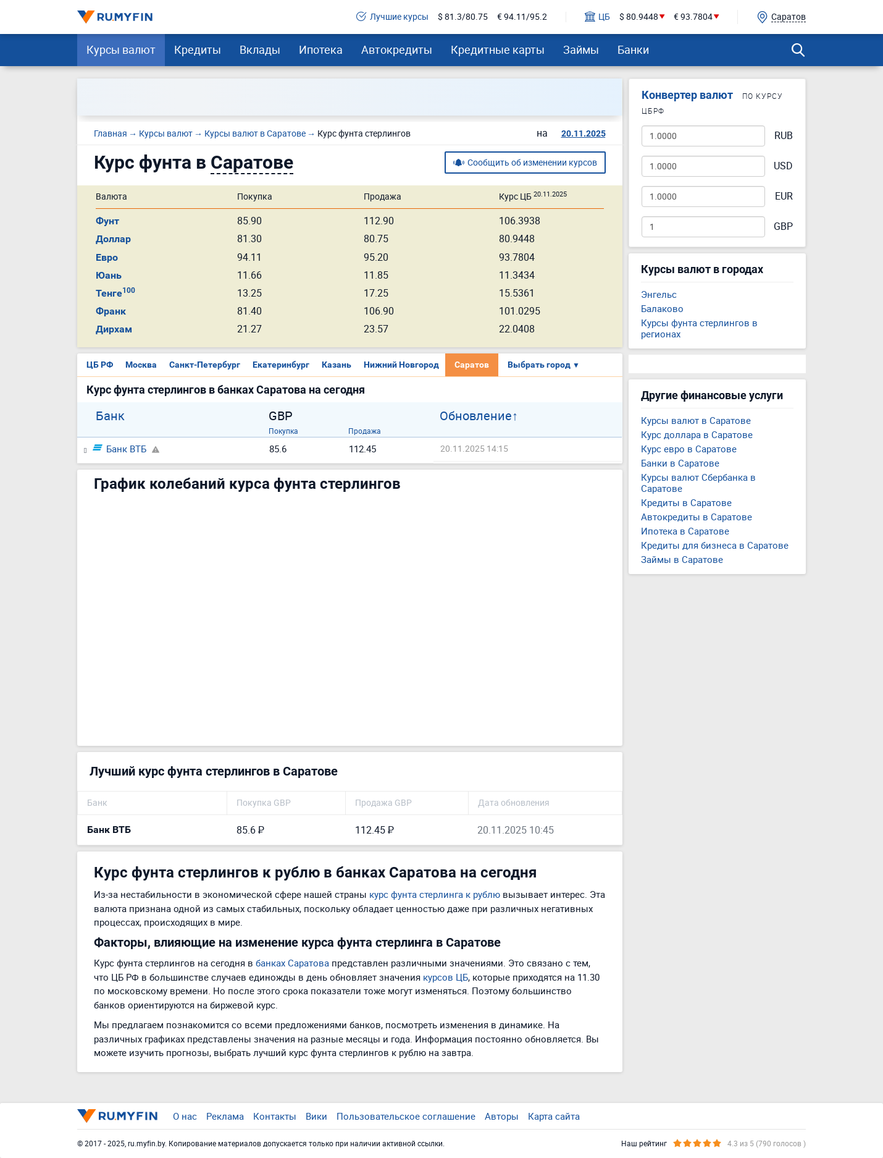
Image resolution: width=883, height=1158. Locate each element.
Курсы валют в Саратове (696, 420)
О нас (185, 1116)
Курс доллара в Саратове (697, 434)
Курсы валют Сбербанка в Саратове (698, 482)
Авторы (502, 1116)
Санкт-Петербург (204, 365)
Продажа (364, 430)
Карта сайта (554, 1116)
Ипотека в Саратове (685, 530)
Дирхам (114, 329)
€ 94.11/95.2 (522, 17)
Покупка (283, 430)
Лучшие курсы (392, 17)
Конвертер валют (687, 94)
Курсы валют (121, 49)
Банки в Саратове (680, 462)
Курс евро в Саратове (689, 448)
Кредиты (197, 49)
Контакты (274, 1116)
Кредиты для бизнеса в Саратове (715, 545)
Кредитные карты (498, 49)
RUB (783, 136)
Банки (633, 49)
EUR (784, 196)
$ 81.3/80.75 (463, 17)
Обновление (476, 415)
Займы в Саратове (682, 559)
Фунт (107, 221)
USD (783, 166)
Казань (336, 365)
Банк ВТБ (119, 448)
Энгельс (659, 294)
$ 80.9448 (638, 17)
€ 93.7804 (693, 17)
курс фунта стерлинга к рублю (434, 894)
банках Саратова (292, 963)
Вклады (260, 49)
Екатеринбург (281, 365)
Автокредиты (396, 49)
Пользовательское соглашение (406, 1116)
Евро (107, 257)
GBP (783, 226)
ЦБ (597, 17)
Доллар (113, 239)
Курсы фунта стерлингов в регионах (699, 328)
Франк (111, 311)
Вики (316, 1116)
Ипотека (321, 49)
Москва (141, 365)
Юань (109, 275)
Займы (581, 49)
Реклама (225, 1116)
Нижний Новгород (401, 365)
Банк (110, 415)
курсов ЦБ (445, 977)
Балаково (662, 308)
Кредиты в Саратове (686, 502)
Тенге (115, 293)
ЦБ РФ (99, 365)
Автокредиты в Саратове (696, 516)
